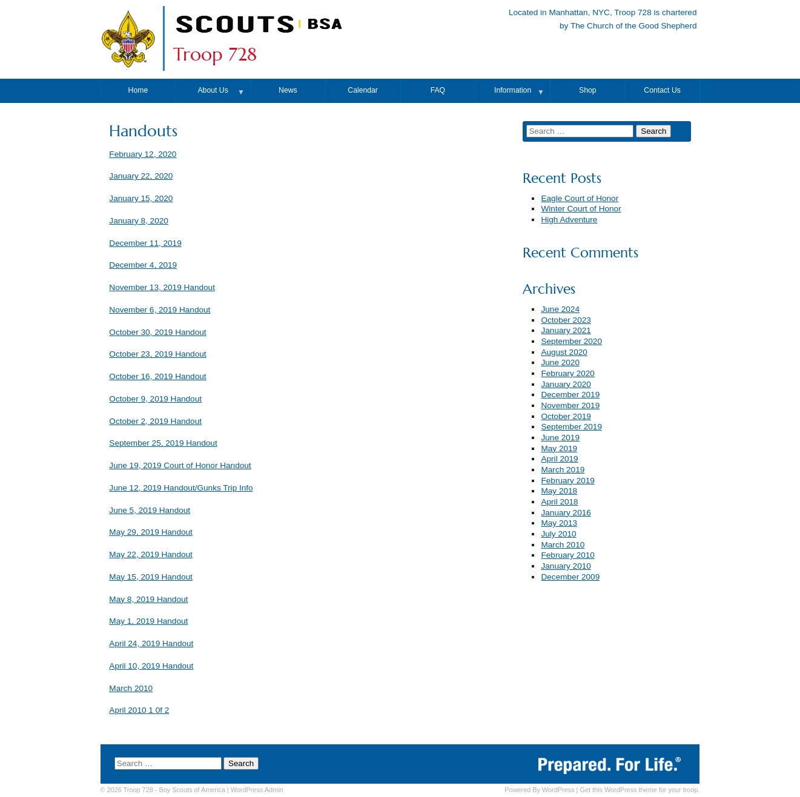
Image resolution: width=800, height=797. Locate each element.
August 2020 (564, 352)
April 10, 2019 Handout (151, 665)
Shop (588, 90)
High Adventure (569, 219)
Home (138, 90)
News (288, 90)
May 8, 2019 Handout (148, 599)
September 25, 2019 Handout (163, 443)
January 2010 (565, 565)
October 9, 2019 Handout (155, 398)
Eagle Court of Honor (579, 198)
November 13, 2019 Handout (162, 287)
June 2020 (560, 362)
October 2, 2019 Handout (155, 421)
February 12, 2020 (142, 154)
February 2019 (567, 480)
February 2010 (567, 555)
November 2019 (570, 405)
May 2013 (559, 522)
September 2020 (571, 341)
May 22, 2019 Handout (151, 554)
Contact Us (662, 90)
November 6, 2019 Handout (159, 309)
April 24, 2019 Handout (151, 643)
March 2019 (562, 469)
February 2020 (567, 373)
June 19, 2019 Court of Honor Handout (180, 465)
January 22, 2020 (141, 175)
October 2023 (565, 320)
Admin (257, 789)
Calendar (363, 90)
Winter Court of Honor (581, 208)
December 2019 (570, 394)
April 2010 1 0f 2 (139, 710)
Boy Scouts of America (192, 789)
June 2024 (560, 309)
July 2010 (558, 533)
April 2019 (559, 458)
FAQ (438, 90)
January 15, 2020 (141, 198)
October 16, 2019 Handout (157, 376)
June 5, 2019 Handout (149, 510)
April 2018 (559, 501)
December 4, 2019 (143, 265)
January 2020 (565, 384)
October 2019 (565, 416)
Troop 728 (215, 54)
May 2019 (559, 448)
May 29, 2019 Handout (151, 532)
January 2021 (565, 330)
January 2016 (565, 512)
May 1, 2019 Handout (148, 621)
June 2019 (560, 437)
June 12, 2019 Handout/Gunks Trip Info (181, 487)
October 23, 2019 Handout (157, 354)
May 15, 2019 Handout (151, 576)
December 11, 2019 (145, 243)
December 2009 (570, 576)
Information (512, 90)
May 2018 (559, 490)
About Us (212, 90)
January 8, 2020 (138, 220)
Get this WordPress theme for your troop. (639, 789)
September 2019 (571, 426)
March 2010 (131, 688)
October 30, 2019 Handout (157, 332)
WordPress (558, 789)
